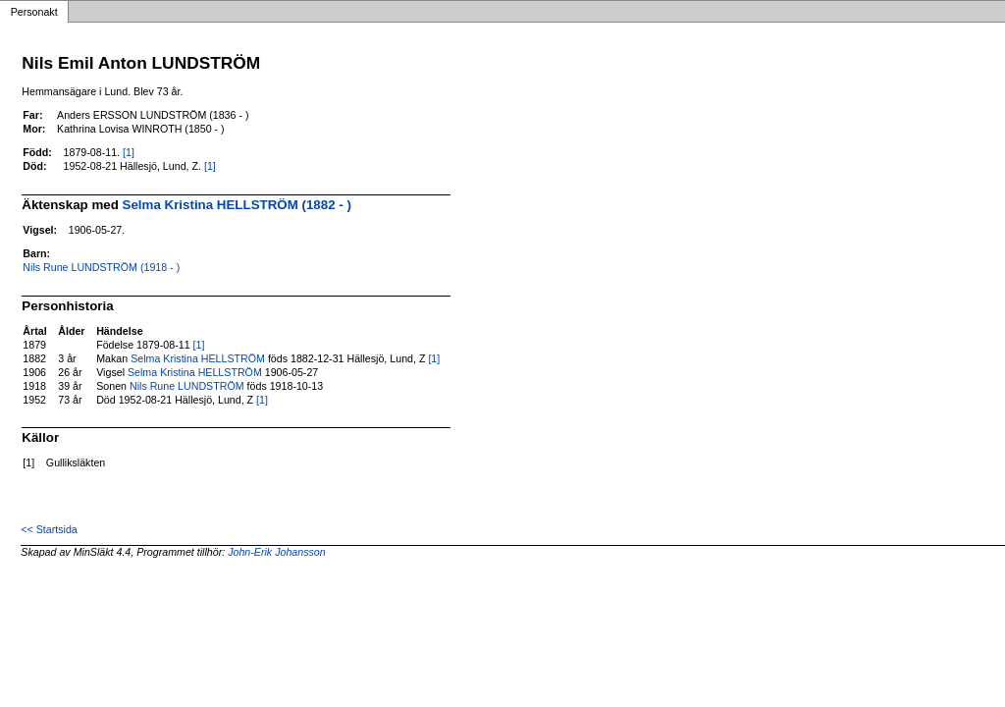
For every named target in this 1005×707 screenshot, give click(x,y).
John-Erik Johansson (277, 552)
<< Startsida (49, 529)
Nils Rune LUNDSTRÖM (187, 386)
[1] (128, 152)
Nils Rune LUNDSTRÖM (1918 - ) (101, 267)
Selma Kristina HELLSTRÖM (198, 358)
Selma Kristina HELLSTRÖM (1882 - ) (237, 204)
